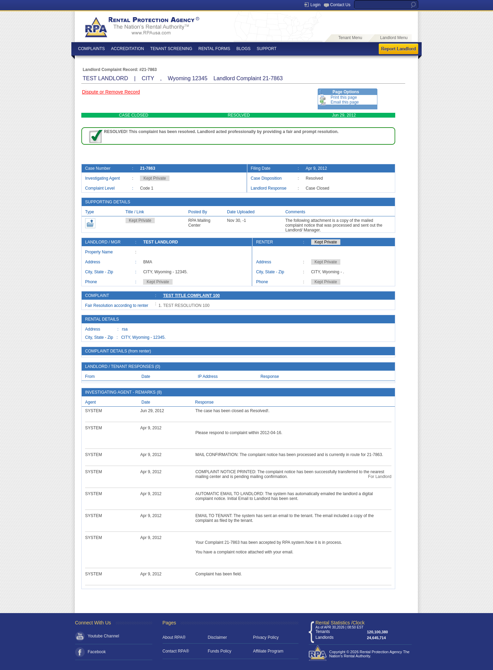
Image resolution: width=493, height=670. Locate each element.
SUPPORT (267, 48)
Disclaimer (217, 637)
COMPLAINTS (91, 48)
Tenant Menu (350, 37)
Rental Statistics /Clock (340, 622)
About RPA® (174, 637)
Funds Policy (220, 651)
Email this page (345, 102)
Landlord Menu (394, 37)
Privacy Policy (266, 637)
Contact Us (340, 4)
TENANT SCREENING (171, 48)
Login (315, 4)
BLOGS (243, 48)
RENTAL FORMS (214, 48)
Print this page (344, 97)
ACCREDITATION (127, 48)
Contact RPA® (176, 651)
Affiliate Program (268, 651)
